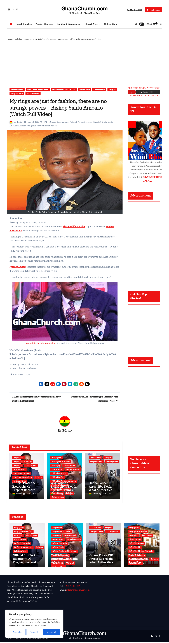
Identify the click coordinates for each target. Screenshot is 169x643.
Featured (88, 122)
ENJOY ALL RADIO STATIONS (144, 95)
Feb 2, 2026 (31, 493)
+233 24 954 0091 (73, 586)
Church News (92, 24)
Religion (112, 89)
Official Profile (57, 477)
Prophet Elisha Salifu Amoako (40, 342)
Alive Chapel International (37, 89)
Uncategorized (112, 461)
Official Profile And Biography (64, 550)
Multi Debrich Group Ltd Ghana (33, 638)
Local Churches (24, 24)
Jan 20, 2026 (70, 493)
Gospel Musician (73, 469)
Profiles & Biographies (68, 24)
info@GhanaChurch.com (78, 590)
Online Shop (110, 24)
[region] (34, 624)
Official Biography (59, 473)
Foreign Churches (44, 24)
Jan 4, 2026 (108, 493)
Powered (11, 638)
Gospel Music (57, 469)
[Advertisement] (85, 60)
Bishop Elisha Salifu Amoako (63, 89)
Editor (20, 122)
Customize (17, 632)
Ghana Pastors (99, 89)
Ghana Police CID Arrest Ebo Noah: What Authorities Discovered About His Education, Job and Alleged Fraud (102, 564)
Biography (18, 465)
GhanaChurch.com (84, 8)
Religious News (17, 93)
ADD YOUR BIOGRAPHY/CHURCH (144, 88)
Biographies (18, 457)
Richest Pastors (33, 93)
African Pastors (17, 89)
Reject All (34, 632)
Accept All (51, 632)
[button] (160, 24)
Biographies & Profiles (23, 461)
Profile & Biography (22, 473)
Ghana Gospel (69, 465)
